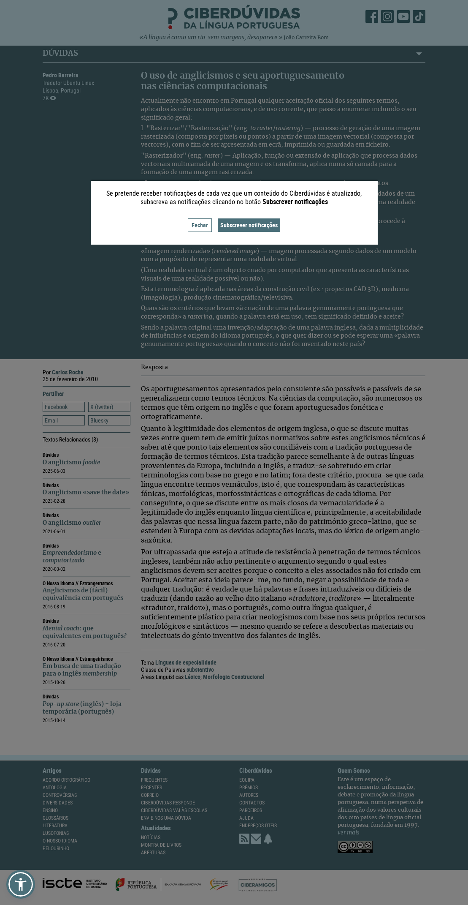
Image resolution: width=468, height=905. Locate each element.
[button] (20, 884)
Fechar (200, 225)
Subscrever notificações (249, 225)
